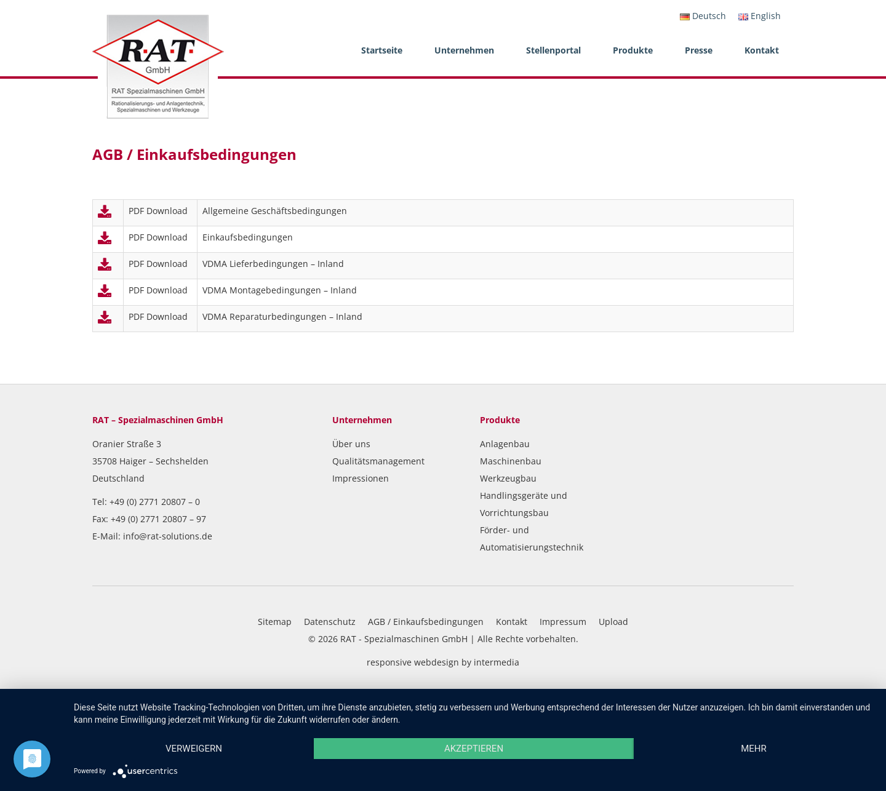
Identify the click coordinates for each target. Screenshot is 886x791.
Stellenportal (553, 50)
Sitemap (275, 621)
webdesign (436, 662)
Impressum (563, 621)
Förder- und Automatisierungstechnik (531, 538)
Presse (698, 50)
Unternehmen (464, 50)
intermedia (496, 662)
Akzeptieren (473, 748)
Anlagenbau (505, 444)
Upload (613, 621)
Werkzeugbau (508, 478)
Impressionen (360, 478)
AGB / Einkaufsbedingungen (426, 621)
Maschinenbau (510, 461)
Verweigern (194, 748)
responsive (389, 662)
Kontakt (761, 50)
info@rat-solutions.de (167, 536)
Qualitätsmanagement (378, 461)
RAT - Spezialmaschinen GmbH (404, 639)
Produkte (633, 50)
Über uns (351, 444)
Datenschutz (330, 621)
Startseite (381, 50)
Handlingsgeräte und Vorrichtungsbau (523, 504)
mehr (754, 748)
